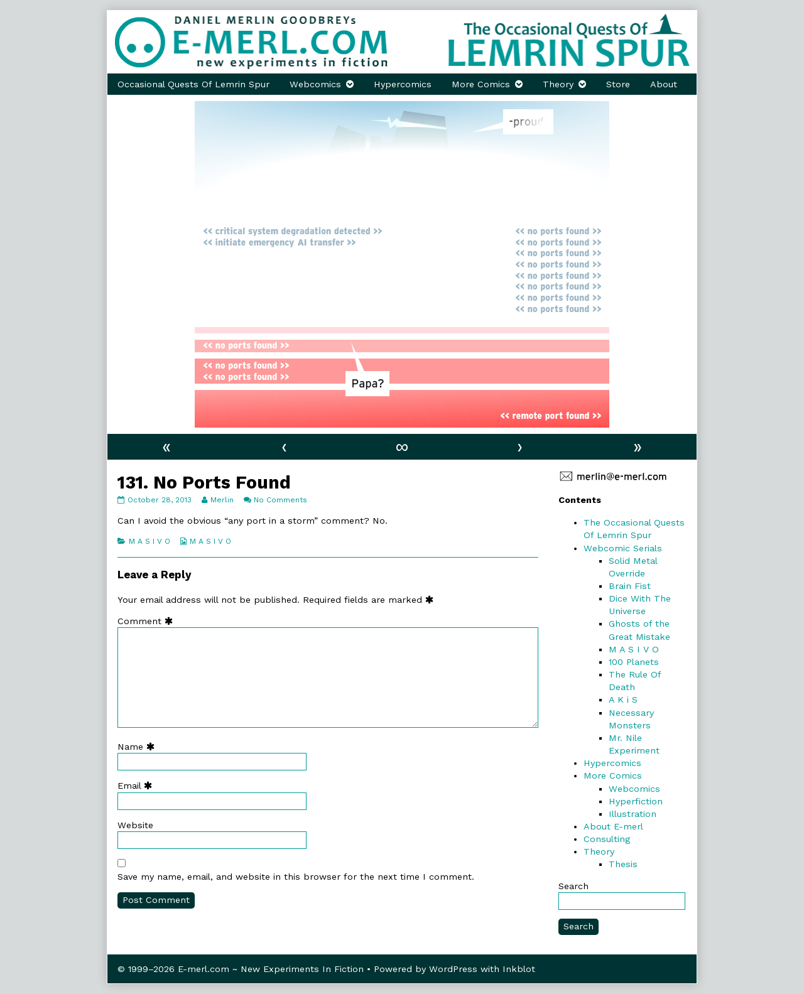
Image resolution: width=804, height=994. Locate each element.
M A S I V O (149, 541)
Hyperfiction (636, 801)
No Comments (280, 499)
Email (137, 786)
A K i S (623, 699)
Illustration (632, 814)
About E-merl (613, 826)
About (663, 84)
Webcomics (315, 84)
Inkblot (519, 969)
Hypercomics (403, 84)
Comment (147, 621)
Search (573, 886)
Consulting (607, 839)
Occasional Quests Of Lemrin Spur (193, 84)
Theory (558, 84)
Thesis (623, 864)
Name (138, 747)
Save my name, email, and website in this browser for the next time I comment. (295, 877)
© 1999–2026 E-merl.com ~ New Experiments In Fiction (240, 969)
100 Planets (634, 662)
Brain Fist (630, 586)
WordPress (453, 969)
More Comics (481, 84)
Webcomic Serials (623, 548)
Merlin (222, 499)
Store (618, 84)
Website (135, 825)
